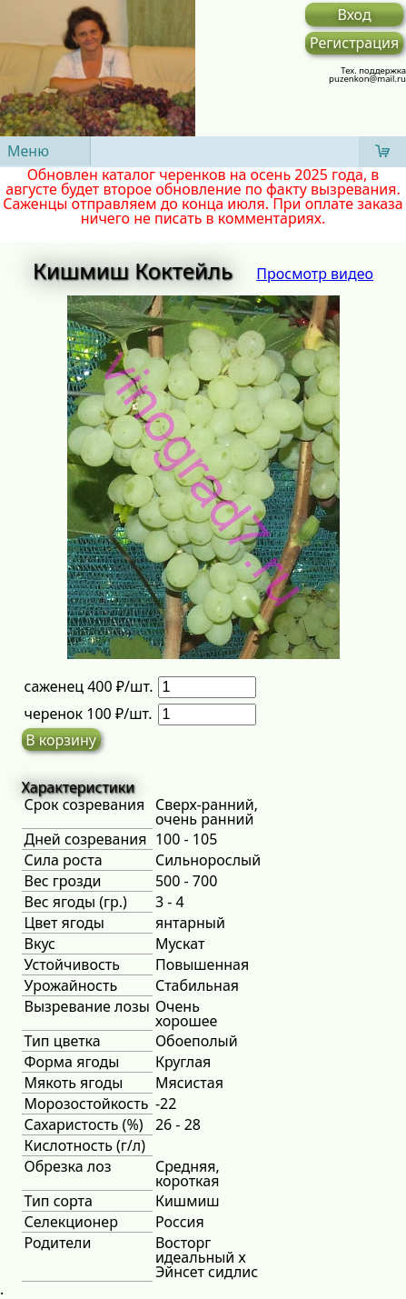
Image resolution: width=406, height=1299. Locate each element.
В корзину (60, 740)
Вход (354, 15)
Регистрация (354, 43)
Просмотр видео (314, 274)
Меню (28, 151)
